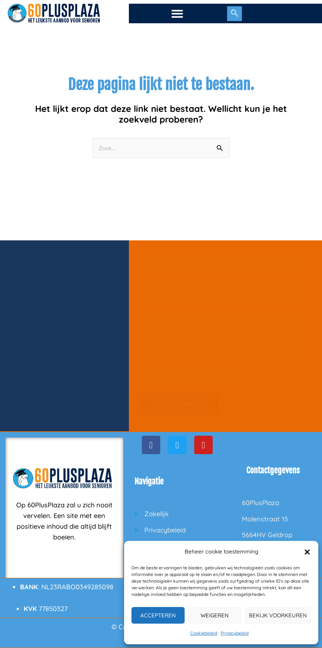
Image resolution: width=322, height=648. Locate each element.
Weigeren (215, 615)
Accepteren (158, 615)
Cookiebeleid (203, 633)
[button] (307, 552)
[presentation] (189, 376)
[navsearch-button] (234, 13)
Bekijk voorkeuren (278, 615)
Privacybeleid (235, 633)
